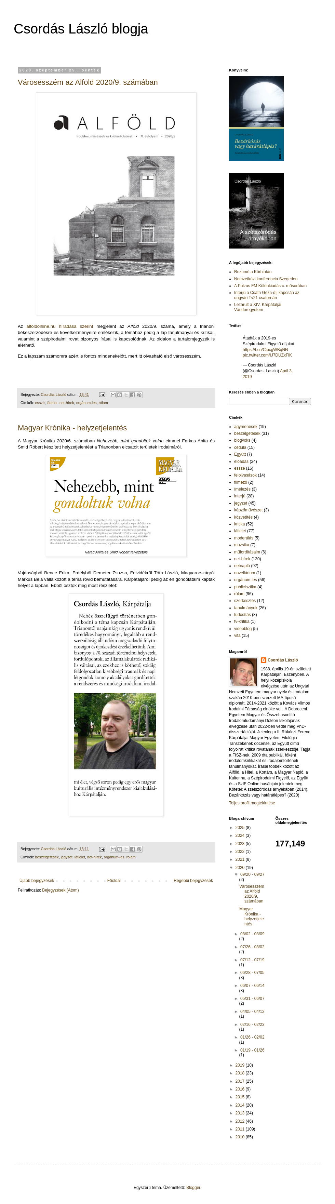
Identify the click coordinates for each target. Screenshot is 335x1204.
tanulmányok (245, 607)
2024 (241, 835)
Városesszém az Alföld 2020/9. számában (88, 82)
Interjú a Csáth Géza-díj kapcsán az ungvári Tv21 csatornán (266, 295)
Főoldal (114, 880)
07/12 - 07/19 (252, 960)
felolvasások (245, 475)
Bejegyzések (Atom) (60, 890)
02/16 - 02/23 (252, 1024)
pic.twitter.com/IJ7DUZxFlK (267, 355)
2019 (241, 1065)
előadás (241, 461)
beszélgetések (47, 857)
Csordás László (283, 660)
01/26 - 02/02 (252, 1037)
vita (237, 635)
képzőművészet (248, 510)
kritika (239, 524)
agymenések (245, 426)
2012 (241, 1121)
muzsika (241, 545)
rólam (103, 403)
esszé (40, 403)
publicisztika (245, 587)
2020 (241, 867)
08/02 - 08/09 (252, 934)
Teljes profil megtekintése (252, 803)
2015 (241, 1097)
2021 (241, 859)
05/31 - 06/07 (252, 998)
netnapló (242, 565)
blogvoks (242, 440)
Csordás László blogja (81, 28)
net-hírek (66, 403)
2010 (241, 1137)
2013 (241, 1113)
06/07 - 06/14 (252, 985)
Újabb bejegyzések (36, 880)
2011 (241, 1129)
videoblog (243, 628)
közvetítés (243, 517)
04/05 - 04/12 (252, 1011)
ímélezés (242, 489)
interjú (239, 496)
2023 (241, 843)
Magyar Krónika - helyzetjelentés (72, 428)
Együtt (240, 454)
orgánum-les (86, 403)
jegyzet (66, 857)
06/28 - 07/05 (252, 972)
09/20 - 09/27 (252, 874)
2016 (241, 1089)
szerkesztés (245, 600)
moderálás (243, 538)
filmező (240, 482)
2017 (241, 1081)
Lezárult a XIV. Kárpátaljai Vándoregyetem (257, 307)
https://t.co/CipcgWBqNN (265, 349)
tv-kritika (242, 621)
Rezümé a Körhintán (252, 271)
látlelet (52, 403)
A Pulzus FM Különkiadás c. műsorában (270, 285)
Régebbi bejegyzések (193, 880)
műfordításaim (247, 552)
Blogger (193, 1187)
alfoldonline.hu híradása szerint (59, 326)
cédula (240, 447)
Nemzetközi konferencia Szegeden (265, 279)
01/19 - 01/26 (252, 1050)
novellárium (244, 573)
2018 (241, 1073)
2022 (241, 851)
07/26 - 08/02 (252, 947)
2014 (241, 1105)
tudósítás (242, 614)
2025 (241, 827)
